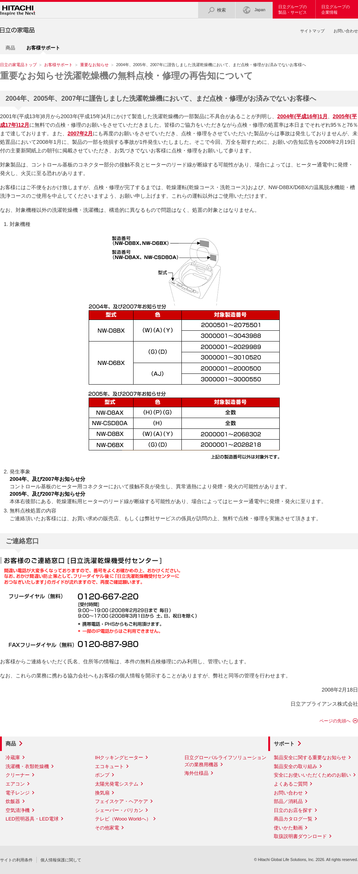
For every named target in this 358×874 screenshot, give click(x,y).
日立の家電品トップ (18, 64)
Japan (254, 10)
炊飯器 (13, 801)
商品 (10, 48)
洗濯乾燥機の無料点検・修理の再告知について (126, 76)
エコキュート (109, 766)
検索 (216, 10)
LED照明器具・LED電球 (32, 819)
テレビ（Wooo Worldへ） (123, 819)
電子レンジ (18, 793)
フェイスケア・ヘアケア (121, 801)
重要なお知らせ (94, 64)
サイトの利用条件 (16, 860)
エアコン (15, 784)
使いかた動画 (288, 828)
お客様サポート (58, 64)
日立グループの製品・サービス (292, 9)
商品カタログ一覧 (293, 819)
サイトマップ (312, 31)
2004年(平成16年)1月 (302, 116)
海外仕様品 (196, 773)
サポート (284, 744)
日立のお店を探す (293, 810)
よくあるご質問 (291, 784)
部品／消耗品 (288, 801)
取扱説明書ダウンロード (300, 836)
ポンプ (102, 775)
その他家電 (107, 828)
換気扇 (102, 793)
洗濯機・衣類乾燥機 (27, 766)
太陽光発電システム (116, 784)
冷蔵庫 (13, 757)
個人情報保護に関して (60, 860)
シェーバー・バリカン (119, 810)
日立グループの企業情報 (335, 9)
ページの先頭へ (335, 721)
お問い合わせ (346, 31)
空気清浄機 (18, 810)
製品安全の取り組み (295, 766)
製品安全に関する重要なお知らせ (310, 757)
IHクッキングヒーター (119, 757)
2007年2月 (80, 133)
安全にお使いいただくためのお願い (312, 775)
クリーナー (18, 775)
